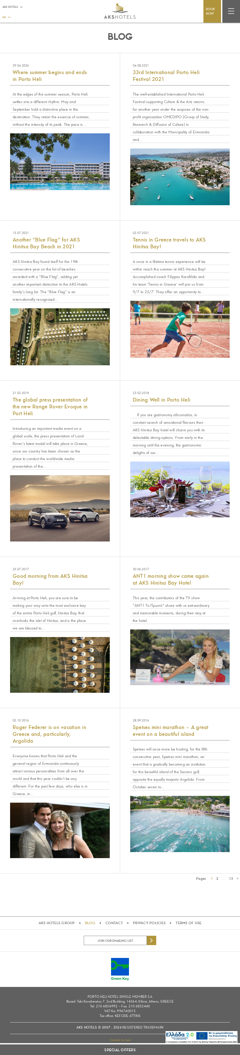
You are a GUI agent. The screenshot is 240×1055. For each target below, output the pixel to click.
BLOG (90, 923)
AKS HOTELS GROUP (57, 923)
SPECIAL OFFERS (120, 1049)
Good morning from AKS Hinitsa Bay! (50, 579)
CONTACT (114, 923)
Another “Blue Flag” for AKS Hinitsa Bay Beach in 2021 (46, 243)
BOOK (212, 11)
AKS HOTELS (10, 7)
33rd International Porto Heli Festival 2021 (166, 75)
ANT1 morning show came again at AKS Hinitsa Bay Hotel (171, 579)
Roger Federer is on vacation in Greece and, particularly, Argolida (49, 734)
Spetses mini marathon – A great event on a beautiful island (170, 730)
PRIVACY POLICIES (149, 923)
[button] (6, 17)
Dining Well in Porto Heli (161, 400)
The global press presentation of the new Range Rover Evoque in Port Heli (50, 407)
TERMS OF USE (188, 923)
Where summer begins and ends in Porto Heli (50, 75)
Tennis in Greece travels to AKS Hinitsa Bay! (169, 243)
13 (231, 878)
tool (127, 1040)
